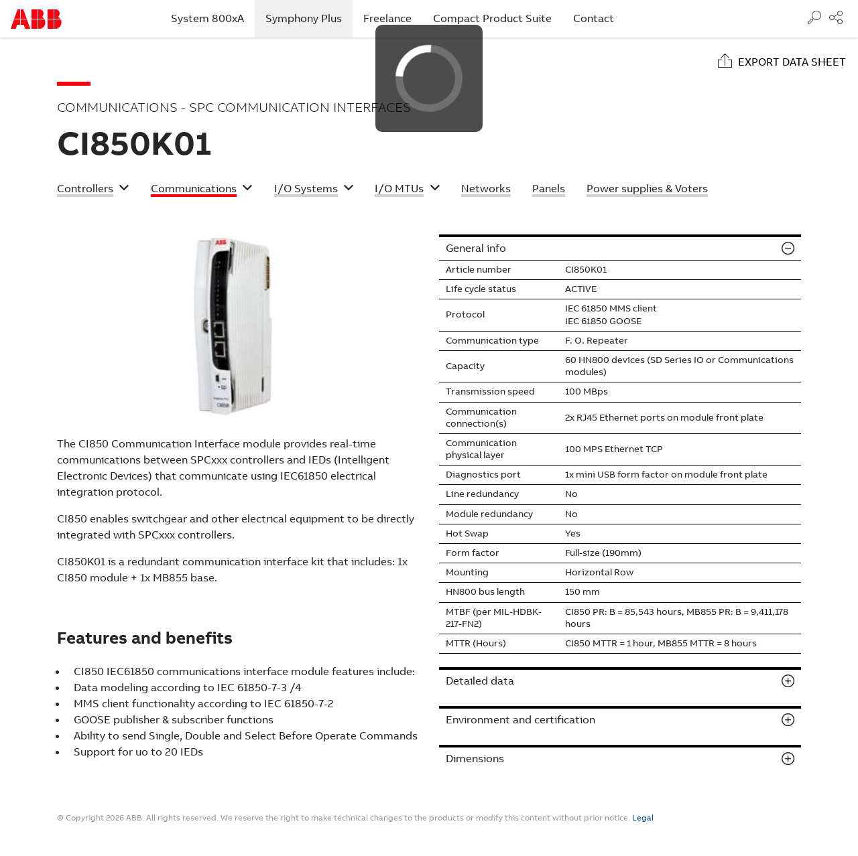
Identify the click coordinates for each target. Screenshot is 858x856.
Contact (593, 18)
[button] (93, 190)
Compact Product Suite (492, 18)
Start (36, 19)
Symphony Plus (309, 18)
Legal (643, 817)
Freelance (387, 18)
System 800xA (207, 18)
